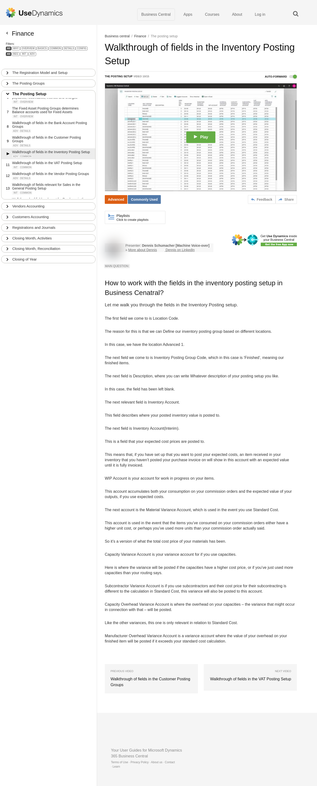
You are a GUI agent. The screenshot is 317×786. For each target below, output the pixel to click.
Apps (188, 14)
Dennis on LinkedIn (180, 250)
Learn (116, 766)
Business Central (156, 14)
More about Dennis (142, 250)
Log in (260, 14)
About (237, 14)
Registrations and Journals (34, 224)
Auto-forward (281, 76)
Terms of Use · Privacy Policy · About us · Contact (143, 762)
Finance (140, 36)
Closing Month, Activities (32, 234)
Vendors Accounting (28, 202)
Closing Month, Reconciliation (36, 245)
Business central (117, 36)
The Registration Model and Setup (40, 69)
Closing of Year (24, 256)
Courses (212, 14)
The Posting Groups (28, 80)
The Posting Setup (29, 90)
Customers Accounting (30, 213)
